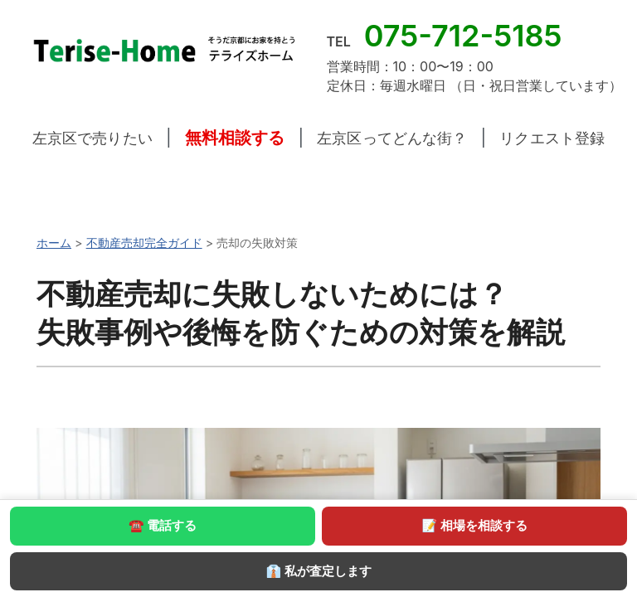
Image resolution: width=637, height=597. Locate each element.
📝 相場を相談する (474, 525)
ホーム (53, 242)
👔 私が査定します (318, 571)
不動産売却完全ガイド (144, 242)
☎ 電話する (163, 525)
